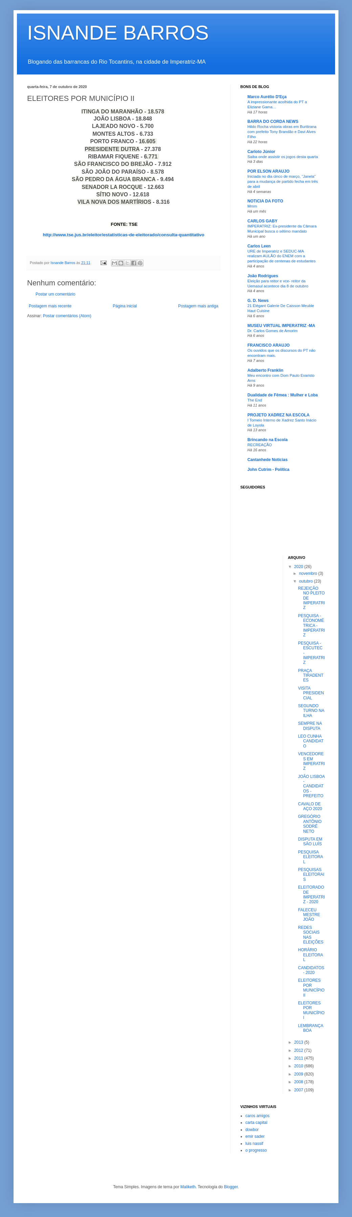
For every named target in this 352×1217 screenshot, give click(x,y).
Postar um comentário (55, 294)
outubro (306, 581)
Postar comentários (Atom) (67, 315)
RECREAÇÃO (259, 445)
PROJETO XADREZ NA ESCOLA (278, 415)
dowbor (252, 1129)
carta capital (256, 1122)
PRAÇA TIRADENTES (310, 675)
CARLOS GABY (262, 221)
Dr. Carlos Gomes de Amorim (272, 331)
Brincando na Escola (267, 439)
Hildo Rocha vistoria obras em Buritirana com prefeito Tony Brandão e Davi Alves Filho (281, 132)
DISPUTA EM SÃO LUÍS (310, 841)
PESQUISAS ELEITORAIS (311, 874)
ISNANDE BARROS (118, 32)
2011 (299, 1058)
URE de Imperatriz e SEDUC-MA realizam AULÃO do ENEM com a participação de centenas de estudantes (281, 256)
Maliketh (188, 1187)
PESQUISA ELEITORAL (310, 857)
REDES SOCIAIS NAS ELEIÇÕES (310, 934)
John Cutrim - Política (268, 469)
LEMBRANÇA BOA (310, 1028)
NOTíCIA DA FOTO (265, 201)
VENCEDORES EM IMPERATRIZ (311, 761)
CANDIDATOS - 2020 (311, 970)
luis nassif (254, 1143)
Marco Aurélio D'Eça (267, 96)
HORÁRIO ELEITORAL (310, 955)
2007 (299, 1090)
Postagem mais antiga (198, 306)
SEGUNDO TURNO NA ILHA (311, 710)
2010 (299, 1066)
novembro (308, 573)
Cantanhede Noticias (267, 459)
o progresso (256, 1150)
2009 (299, 1074)
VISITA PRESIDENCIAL (311, 693)
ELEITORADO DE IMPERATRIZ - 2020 (311, 894)
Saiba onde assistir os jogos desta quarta (282, 157)
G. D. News (258, 300)
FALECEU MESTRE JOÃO (309, 915)
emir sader (255, 1136)
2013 (299, 1042)
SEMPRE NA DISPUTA (310, 726)
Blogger (231, 1187)
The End (254, 400)
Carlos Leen (259, 246)
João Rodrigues (262, 276)
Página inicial (125, 306)
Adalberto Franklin (265, 370)
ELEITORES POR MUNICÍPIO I (311, 1010)
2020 (299, 566)
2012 (299, 1050)
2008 (299, 1082)
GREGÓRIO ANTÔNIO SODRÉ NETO (310, 823)
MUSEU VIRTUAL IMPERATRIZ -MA (281, 325)
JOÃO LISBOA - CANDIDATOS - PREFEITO (311, 786)
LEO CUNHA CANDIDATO (310, 741)
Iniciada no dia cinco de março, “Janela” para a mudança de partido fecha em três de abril (282, 181)
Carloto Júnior (261, 151)
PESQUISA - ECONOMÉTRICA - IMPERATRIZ (311, 625)
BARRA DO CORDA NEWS (272, 121)
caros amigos (257, 1115)
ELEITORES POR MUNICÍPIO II (311, 987)
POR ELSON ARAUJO (268, 171)
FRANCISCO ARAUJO (268, 345)
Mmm (252, 206)
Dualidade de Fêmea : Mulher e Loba (282, 395)
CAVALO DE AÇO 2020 (310, 806)
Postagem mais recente (50, 306)
